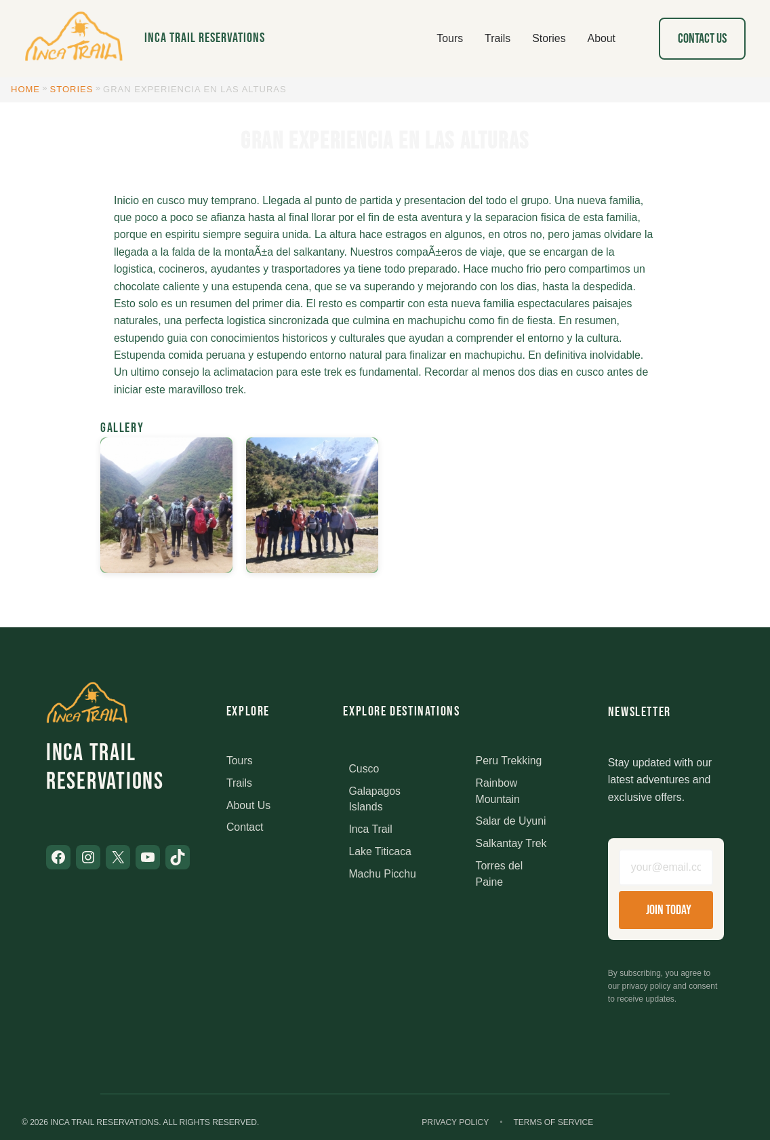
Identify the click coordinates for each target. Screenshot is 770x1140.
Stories (72, 89)
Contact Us (702, 39)
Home (25, 89)
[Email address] (666, 867)
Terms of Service (553, 1122)
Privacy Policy (455, 1122)
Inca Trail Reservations (204, 38)
